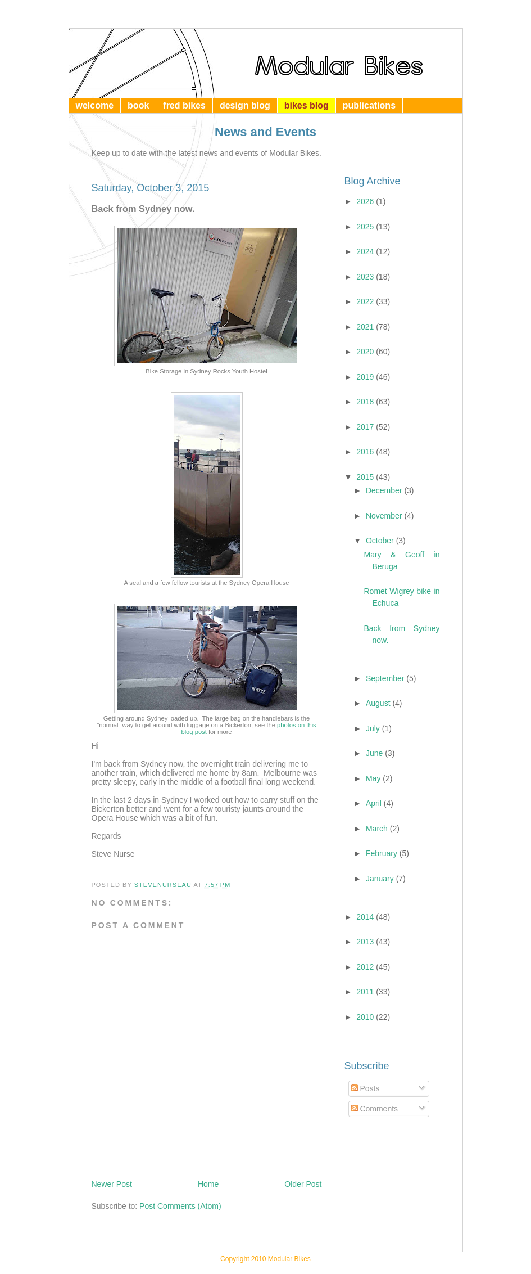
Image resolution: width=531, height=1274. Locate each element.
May (374, 778)
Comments (374, 1108)
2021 (366, 326)
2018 (366, 401)
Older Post (302, 1184)
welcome (95, 105)
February (383, 853)
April (375, 803)
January (381, 878)
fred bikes (184, 105)
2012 (366, 966)
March (378, 828)
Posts (365, 1088)
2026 (366, 201)
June (375, 753)
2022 (366, 301)
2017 (366, 426)
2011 (366, 991)
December (385, 490)
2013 (366, 941)
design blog (245, 105)
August (379, 703)
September (386, 678)
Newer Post (112, 1184)
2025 (366, 226)
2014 (366, 916)
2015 (366, 476)
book (138, 105)
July (374, 728)
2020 (366, 351)
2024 (366, 251)
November (385, 515)
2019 (366, 376)
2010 (366, 1016)
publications (369, 105)
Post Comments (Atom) (180, 1205)
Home (208, 1184)
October (381, 540)
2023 (366, 276)
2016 (366, 451)
